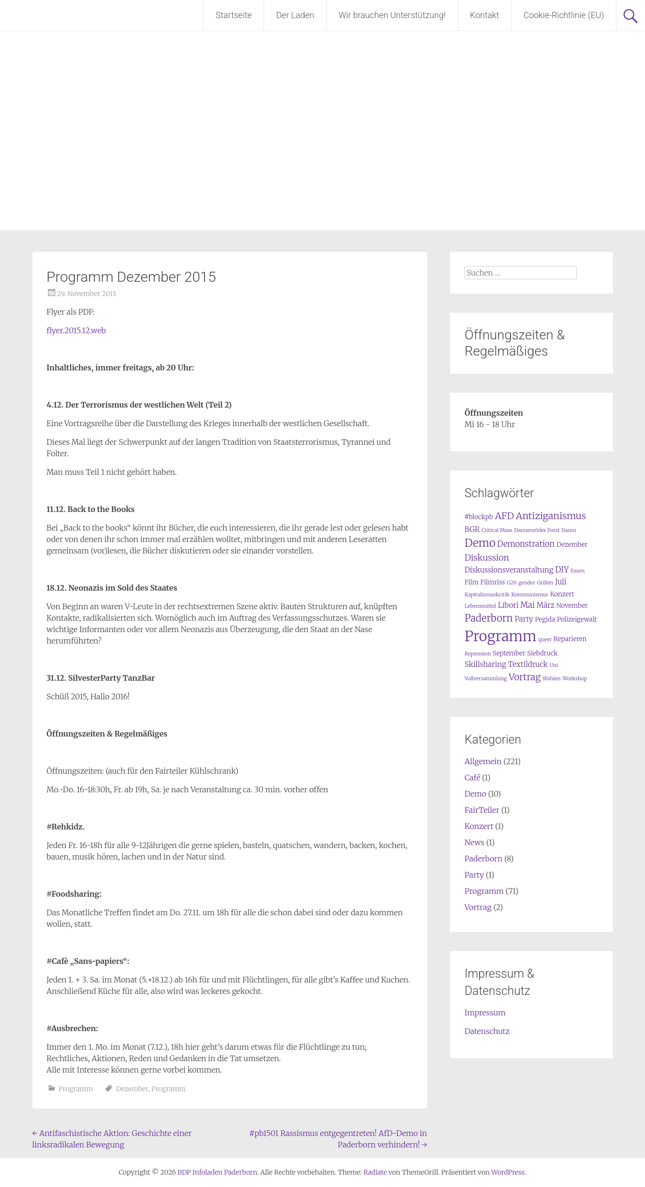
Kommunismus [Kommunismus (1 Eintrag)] (529, 595)
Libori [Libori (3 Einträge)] (508, 605)
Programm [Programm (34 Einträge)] (500, 636)
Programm (76, 1089)
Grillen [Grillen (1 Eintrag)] (545, 583)
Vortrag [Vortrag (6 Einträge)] (525, 677)
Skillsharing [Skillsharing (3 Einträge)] (485, 664)
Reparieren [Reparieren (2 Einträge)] (569, 639)
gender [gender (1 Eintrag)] (526, 583)
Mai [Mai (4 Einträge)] (528, 605)
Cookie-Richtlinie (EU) (563, 15)
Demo (475, 793)
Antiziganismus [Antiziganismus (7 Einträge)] (551, 516)
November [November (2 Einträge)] (572, 606)
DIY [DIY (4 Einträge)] (562, 570)
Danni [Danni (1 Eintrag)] (569, 530)
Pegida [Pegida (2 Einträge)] (545, 619)
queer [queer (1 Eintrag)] (545, 639)
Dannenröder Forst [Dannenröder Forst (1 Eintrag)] (537, 530)
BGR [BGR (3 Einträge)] (472, 529)
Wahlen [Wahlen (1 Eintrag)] (552, 678)
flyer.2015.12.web (76, 330)
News (474, 842)
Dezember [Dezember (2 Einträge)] (571, 545)
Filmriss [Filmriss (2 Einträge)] (493, 582)
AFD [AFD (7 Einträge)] (504, 516)
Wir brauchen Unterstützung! (392, 15)
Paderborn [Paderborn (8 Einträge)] (488, 618)
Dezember (132, 1089)
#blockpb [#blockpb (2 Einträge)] (478, 517)
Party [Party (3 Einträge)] (524, 619)
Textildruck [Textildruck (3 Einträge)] (528, 664)
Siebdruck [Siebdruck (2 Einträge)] (542, 653)
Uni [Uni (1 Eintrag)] (554, 665)
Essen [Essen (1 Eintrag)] (577, 571)
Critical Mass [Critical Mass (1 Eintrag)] (496, 530)
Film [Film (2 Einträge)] (471, 582)
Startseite (233, 15)
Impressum (484, 1012)
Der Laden (295, 15)
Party (474, 875)
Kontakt (484, 15)
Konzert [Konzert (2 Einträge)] (562, 594)
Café (472, 777)
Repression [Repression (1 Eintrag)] (477, 654)
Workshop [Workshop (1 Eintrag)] (575, 678)
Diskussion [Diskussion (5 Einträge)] (486, 557)
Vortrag (477, 907)
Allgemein (483, 761)
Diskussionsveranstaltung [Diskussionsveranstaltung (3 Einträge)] (508, 569)
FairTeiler (481, 810)
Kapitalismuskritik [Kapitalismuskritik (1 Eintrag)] (486, 595)
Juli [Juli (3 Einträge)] (561, 581)
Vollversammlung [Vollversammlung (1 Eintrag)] (485, 678)
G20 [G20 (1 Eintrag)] (511, 583)
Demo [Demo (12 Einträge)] (479, 543)
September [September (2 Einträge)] (508, 653)
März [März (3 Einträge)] (546, 605)
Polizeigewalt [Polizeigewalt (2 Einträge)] (577, 619)
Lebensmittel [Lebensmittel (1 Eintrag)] (480, 606)
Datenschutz (487, 1031)
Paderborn (483, 858)
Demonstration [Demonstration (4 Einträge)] (525, 544)
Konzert (478, 826)
